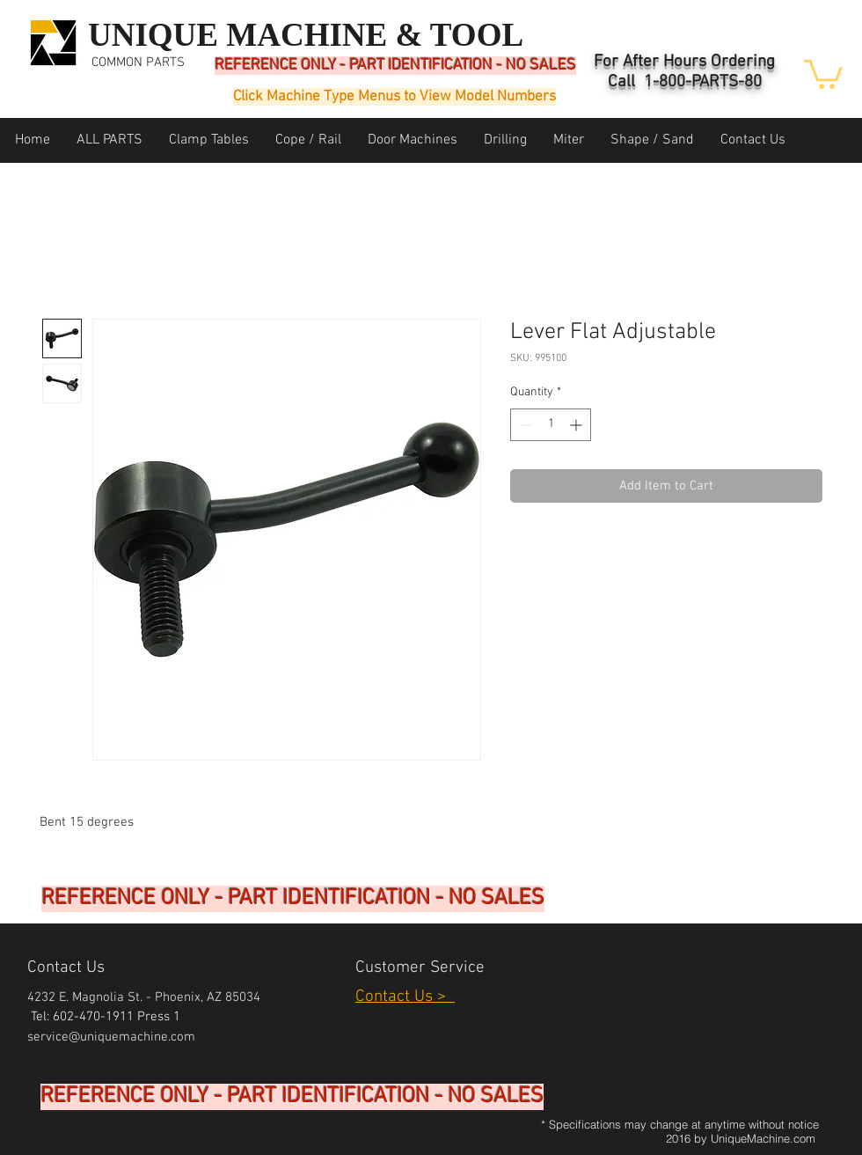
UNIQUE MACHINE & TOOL (305, 35)
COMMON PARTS (138, 62)
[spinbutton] (550, 424)
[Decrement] (524, 424)
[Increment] (577, 424)
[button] (823, 72)
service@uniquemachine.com (111, 1037)
